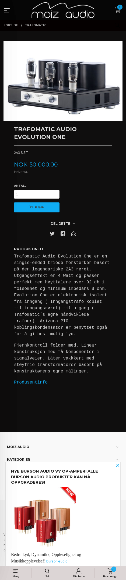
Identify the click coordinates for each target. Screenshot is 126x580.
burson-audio (57, 561)
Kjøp (36, 207)
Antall (20, 186)
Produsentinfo (31, 382)
